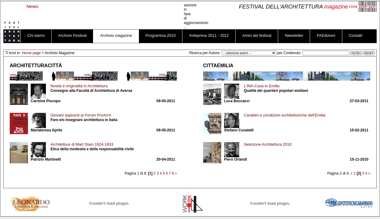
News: (32, 6)
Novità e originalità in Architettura (79, 86)
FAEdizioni (326, 35)
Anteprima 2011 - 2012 (209, 35)
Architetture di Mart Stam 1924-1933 (81, 144)
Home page (31, 53)
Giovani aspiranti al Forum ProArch (80, 115)
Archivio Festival (72, 35)
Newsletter (294, 35)
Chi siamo (36, 35)
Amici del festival (256, 35)
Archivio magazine (116, 35)
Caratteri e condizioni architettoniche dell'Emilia (284, 115)
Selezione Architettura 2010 (268, 144)
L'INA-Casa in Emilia (261, 86)
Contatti (355, 35)
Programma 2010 (161, 35)
